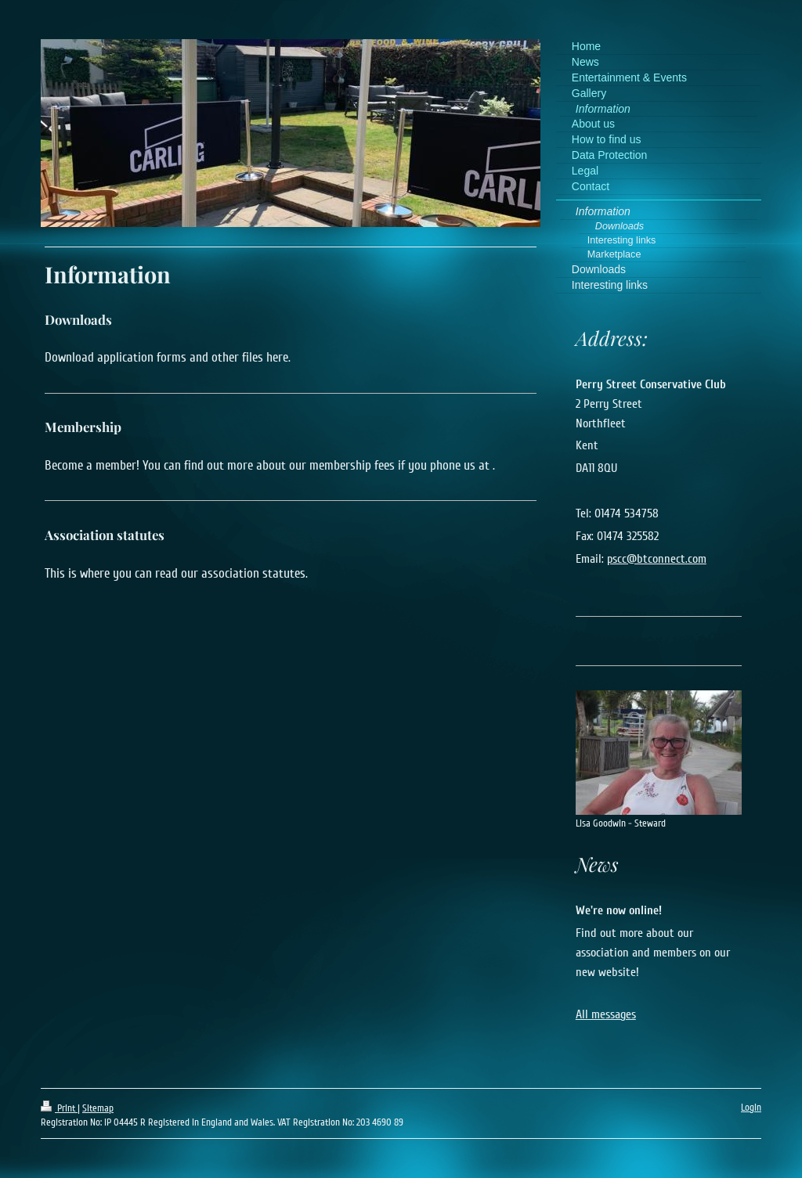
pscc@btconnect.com (656, 559)
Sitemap (98, 1108)
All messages (606, 1014)
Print (59, 1108)
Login (751, 1107)
